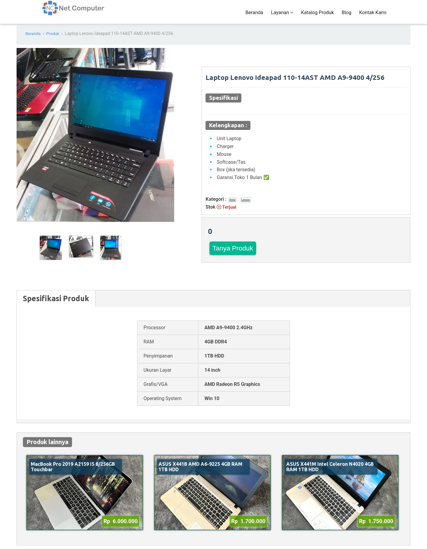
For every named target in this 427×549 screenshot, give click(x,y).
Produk (54, 39)
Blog (346, 15)
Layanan (282, 15)
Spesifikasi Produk (56, 304)
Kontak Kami (372, 15)
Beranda (254, 15)
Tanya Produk (232, 254)
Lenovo (245, 205)
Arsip (232, 205)
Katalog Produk (317, 15)
